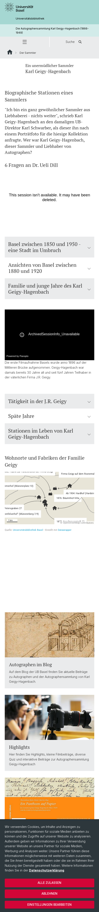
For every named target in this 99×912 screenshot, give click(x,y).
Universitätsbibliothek (30, 18)
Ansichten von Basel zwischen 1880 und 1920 (49, 268)
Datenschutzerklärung (46, 870)
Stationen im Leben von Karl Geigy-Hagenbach (49, 434)
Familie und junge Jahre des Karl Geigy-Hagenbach (49, 289)
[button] (24, 42)
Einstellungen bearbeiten (49, 904)
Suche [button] (74, 41)
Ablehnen (49, 893)
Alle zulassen (49, 882)
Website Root (9, 52)
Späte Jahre (49, 416)
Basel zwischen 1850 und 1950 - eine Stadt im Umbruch (49, 247)
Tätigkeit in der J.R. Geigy (49, 401)
